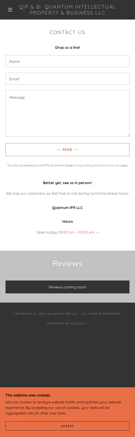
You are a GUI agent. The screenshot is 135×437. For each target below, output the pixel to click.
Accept (67, 426)
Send (68, 150)
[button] (12, 9)
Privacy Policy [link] (83, 165)
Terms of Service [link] (109, 165)
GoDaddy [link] (79, 323)
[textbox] (67, 61)
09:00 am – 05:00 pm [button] (76, 232)
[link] (67, 10)
